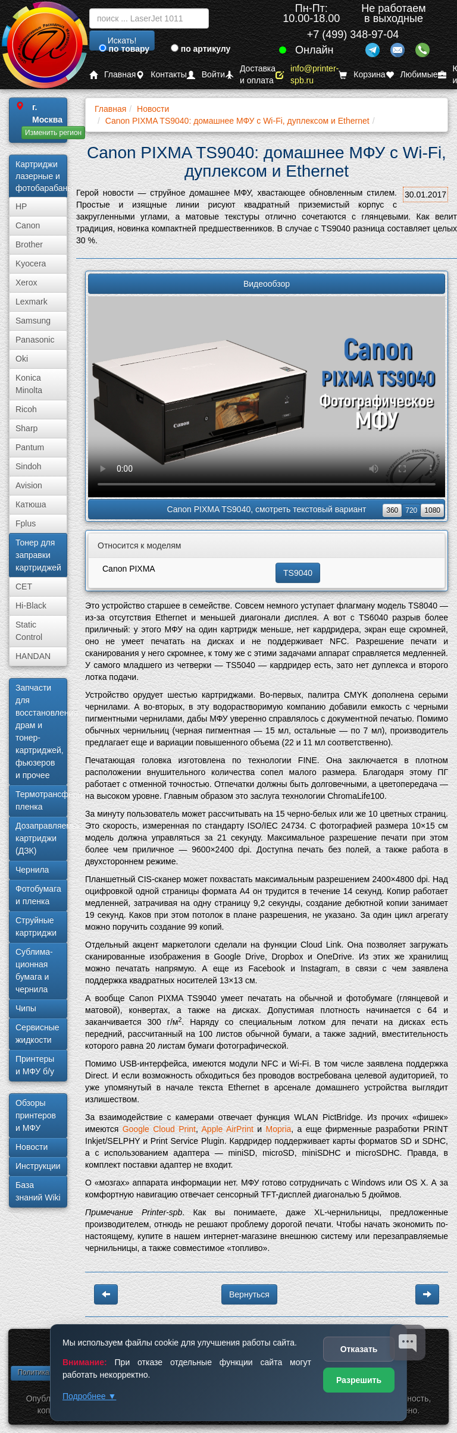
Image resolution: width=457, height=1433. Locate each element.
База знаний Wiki (38, 1191)
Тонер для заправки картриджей (38, 555)
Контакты (161, 74)
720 (411, 510)
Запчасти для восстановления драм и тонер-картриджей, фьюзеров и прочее (41, 731)
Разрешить (358, 1380)
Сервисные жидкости (37, 1034)
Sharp (26, 428)
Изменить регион (53, 132)
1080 (432, 510)
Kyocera (30, 263)
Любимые (412, 74)
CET (23, 586)
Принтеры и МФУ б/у (34, 1065)
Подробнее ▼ (89, 1396)
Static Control (28, 631)
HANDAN (33, 656)
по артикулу (201, 49)
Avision (28, 485)
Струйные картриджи (36, 926)
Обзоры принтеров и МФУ (35, 1115)
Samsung (33, 320)
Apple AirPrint (227, 1129)
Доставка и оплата (250, 74)
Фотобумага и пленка (38, 895)
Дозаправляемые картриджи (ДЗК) (41, 838)
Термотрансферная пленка (41, 800)
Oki (21, 358)
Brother (29, 244)
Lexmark (31, 301)
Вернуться (249, 1294)
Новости (31, 1147)
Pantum (29, 447)
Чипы (25, 1008)
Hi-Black (30, 605)
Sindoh (28, 466)
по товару (124, 49)
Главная (112, 74)
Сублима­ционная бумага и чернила (34, 970)
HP (21, 206)
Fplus (25, 523)
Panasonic (34, 339)
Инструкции (38, 1166)
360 (392, 510)
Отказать (359, 1349)
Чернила (32, 869)
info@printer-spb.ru (307, 74)
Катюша (30, 504)
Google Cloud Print (159, 1129)
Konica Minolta (28, 384)
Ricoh (26, 409)
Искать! (122, 40)
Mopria (278, 1129)
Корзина (362, 74)
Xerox (26, 282)
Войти (206, 74)
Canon (27, 225)
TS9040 (297, 573)
